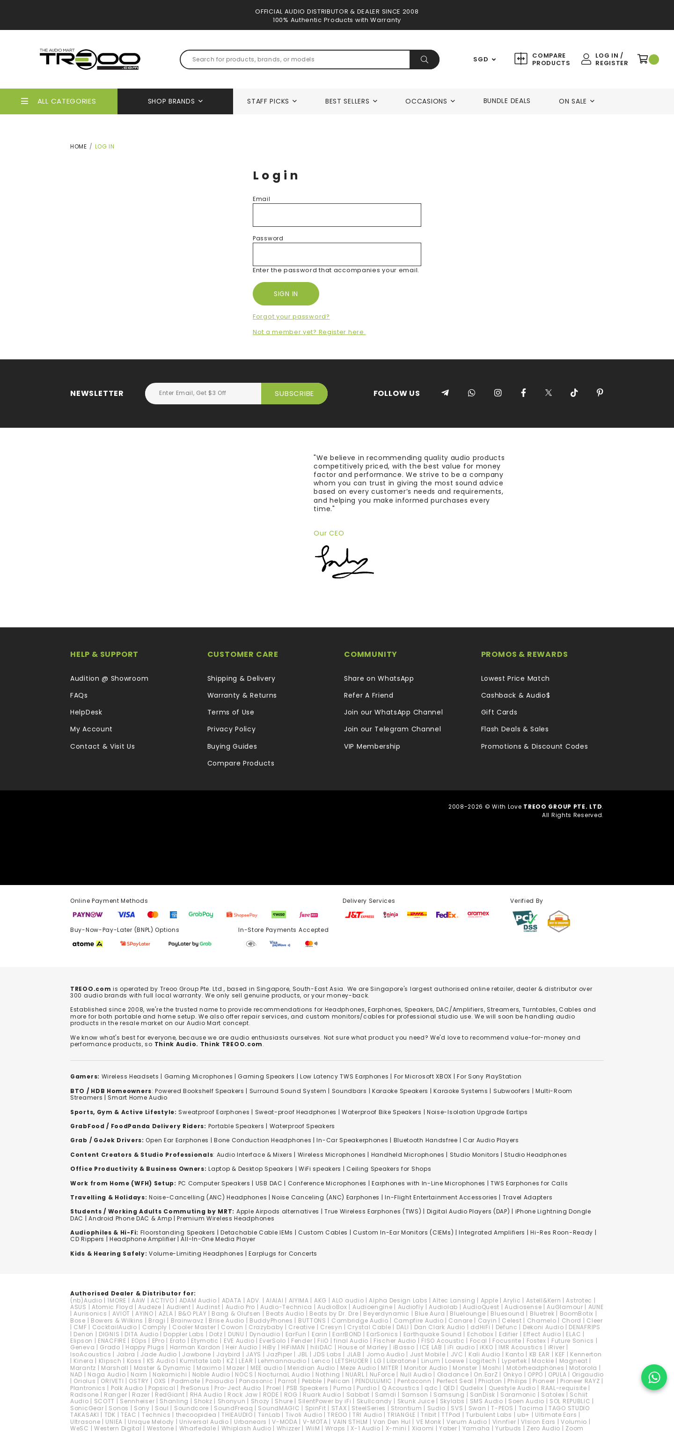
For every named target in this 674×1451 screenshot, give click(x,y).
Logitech (483, 1361)
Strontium (406, 1408)
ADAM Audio (198, 1300)
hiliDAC (321, 1347)
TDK (110, 1415)
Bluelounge (467, 1313)
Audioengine (372, 1307)
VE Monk (428, 1422)
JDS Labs (327, 1354)
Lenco (321, 1361)
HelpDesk (86, 712)
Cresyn (331, 1327)
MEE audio (266, 1368)
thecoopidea (196, 1415)
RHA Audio (206, 1395)
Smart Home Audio (137, 1097)
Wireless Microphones (332, 1155)
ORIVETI (112, 1381)
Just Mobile (428, 1354)
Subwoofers (511, 1091)
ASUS (78, 1307)
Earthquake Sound (432, 1334)
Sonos (119, 1408)
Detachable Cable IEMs (256, 1232)
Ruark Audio (322, 1395)
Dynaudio (264, 1334)
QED (449, 1388)
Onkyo (513, 1374)
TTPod (451, 1415)
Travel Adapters (528, 1197)
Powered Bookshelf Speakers (199, 1091)
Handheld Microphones (408, 1155)
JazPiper (279, 1354)
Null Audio (416, 1374)
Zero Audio (543, 1428)
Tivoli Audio (304, 1415)
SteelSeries (369, 1408)
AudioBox (332, 1307)
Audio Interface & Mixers (255, 1155)
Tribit (428, 1415)
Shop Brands (171, 101)
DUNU (236, 1334)
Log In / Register (611, 59)
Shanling (174, 1401)
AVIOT (121, 1313)
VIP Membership (372, 746)
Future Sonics (572, 1341)
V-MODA (284, 1422)
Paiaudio (219, 1381)
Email (262, 199)
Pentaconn (414, 1381)
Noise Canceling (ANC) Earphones (326, 1197)
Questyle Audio (512, 1388)
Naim (139, 1374)
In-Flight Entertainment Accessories (441, 1197)
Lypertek (514, 1361)
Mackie (543, 1361)
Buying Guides (232, 746)
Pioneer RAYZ (580, 1381)
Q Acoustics (401, 1388)
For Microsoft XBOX (423, 1076)
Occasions (426, 101)
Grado (110, 1347)
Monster (465, 1368)
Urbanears (250, 1422)
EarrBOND (346, 1334)
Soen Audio (526, 1401)
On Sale (573, 101)
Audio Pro (240, 1307)
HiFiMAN (293, 1347)
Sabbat (358, 1395)
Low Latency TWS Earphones (344, 1076)
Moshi (492, 1368)
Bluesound (507, 1313)
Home (78, 146)
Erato (178, 1341)
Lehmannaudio (282, 1361)
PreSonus (195, 1388)
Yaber (448, 1428)
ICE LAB (431, 1347)
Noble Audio (211, 1374)
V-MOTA (315, 1422)
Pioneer (544, 1381)
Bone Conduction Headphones (262, 1140)
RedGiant (170, 1395)
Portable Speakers (236, 1126)
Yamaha (476, 1428)
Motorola (583, 1368)
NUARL (355, 1374)
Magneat (573, 1361)
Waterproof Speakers (302, 1126)
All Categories (66, 101)
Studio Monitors (474, 1155)
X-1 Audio (365, 1428)
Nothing (327, 1374)
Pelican (338, 1381)
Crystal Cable (369, 1327)
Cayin (487, 1321)
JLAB (354, 1354)
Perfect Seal (455, 1381)
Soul (162, 1408)
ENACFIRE (112, 1341)
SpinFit (315, 1408)
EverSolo (272, 1341)
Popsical (162, 1388)
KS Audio (161, 1361)
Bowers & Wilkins (117, 1321)
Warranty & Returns (242, 695)
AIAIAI (274, 1300)
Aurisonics (90, 1313)
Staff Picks (268, 101)
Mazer (236, 1368)
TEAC (129, 1415)
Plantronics (88, 1388)
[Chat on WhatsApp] (654, 1377)
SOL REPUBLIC (569, 1401)
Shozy (260, 1401)
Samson (415, 1395)
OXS (160, 1381)
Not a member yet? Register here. (309, 332)
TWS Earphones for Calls (529, 1183)
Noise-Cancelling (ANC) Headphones (208, 1197)
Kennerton (585, 1354)
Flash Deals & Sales (515, 729)
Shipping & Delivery (241, 678)
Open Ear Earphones (177, 1140)
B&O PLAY (192, 1313)
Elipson (81, 1341)
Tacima (531, 1408)
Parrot (287, 1381)
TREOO (337, 1415)
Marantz (83, 1368)
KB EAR (539, 1354)
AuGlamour (565, 1307)
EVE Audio (239, 1341)
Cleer (594, 1321)
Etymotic (205, 1341)
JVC (457, 1354)
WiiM (313, 1428)
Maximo (209, 1368)
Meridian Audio (311, 1368)
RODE (271, 1395)
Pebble (312, 1381)
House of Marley (363, 1347)
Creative (301, 1327)
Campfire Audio (419, 1321)
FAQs (79, 695)
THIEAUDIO (236, 1415)
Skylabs (452, 1401)
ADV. (254, 1300)
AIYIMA (299, 1300)
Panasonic (256, 1381)
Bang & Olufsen (236, 1313)
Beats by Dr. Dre (333, 1313)
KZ (230, 1361)
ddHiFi (480, 1327)
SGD (480, 59)
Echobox (480, 1334)
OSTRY (139, 1381)
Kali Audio (484, 1354)
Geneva (82, 1347)
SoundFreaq (233, 1408)
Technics (156, 1415)
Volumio (574, 1422)
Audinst (208, 1307)
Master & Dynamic (162, 1368)
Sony (142, 1408)
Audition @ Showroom (109, 678)
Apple (489, 1300)
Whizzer (288, 1428)
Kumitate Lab (200, 1361)
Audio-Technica (286, 1307)
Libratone (401, 1361)
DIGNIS (109, 1334)
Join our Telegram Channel (392, 729)
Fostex (536, 1341)
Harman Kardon (195, 1347)
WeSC (79, 1428)
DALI (402, 1327)
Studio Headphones (535, 1155)
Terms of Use (231, 712)
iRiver (556, 1347)
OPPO (535, 1374)
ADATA (232, 1300)
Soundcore (191, 1408)
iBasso (404, 1347)
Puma (342, 1388)
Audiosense (523, 1307)
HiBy (269, 1347)
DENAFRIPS (584, 1327)
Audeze (149, 1307)
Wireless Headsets (130, 1076)
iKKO (486, 1347)
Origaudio (588, 1374)
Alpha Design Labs (398, 1300)
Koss (134, 1361)
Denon (83, 1334)
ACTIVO (162, 1300)
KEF (560, 1354)
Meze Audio (358, 1368)
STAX (339, 1408)
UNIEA (114, 1422)
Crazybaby (266, 1327)
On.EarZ (486, 1374)
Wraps (335, 1428)
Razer (141, 1395)
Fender (301, 1341)
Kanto (515, 1354)
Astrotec (579, 1300)
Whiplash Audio (246, 1428)
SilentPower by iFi (325, 1401)
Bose (78, 1321)
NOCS (244, 1374)
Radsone (84, 1395)
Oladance (453, 1374)
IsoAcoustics (90, 1354)
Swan (477, 1408)
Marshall (115, 1368)
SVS (457, 1408)
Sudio (436, 1408)
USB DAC (269, 1183)
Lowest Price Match (515, 678)
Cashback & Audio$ (515, 695)
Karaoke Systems (460, 1091)
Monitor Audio (425, 1368)
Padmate (185, 1381)
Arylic (511, 1300)
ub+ (523, 1415)
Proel (273, 1388)
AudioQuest (481, 1307)
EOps (139, 1341)
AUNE (596, 1307)
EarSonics (382, 1334)
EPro (158, 1341)
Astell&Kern (543, 1300)
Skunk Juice (416, 1401)
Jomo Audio (385, 1354)
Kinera (83, 1361)
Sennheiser (137, 1401)
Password (268, 238)
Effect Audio (542, 1334)
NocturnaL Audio (284, 1374)
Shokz (203, 1401)
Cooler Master (194, 1327)
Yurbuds (508, 1428)
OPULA (557, 1374)
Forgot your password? (291, 316)
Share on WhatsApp (379, 678)
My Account (91, 729)
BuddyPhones (271, 1321)
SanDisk (482, 1395)
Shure (284, 1401)
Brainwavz (187, 1321)
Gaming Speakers (266, 1076)
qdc (431, 1388)
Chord (572, 1321)
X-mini (396, 1428)
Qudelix (472, 1388)
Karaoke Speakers (400, 1091)
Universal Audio (204, 1422)
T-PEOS (502, 1408)
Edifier (508, 1334)
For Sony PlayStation (489, 1076)
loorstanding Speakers (179, 1232)
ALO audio (348, 1300)
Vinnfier (504, 1422)
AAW (139, 1300)
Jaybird (228, 1354)
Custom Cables (323, 1232)
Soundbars (349, 1091)
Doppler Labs (183, 1334)
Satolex (552, 1395)
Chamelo (542, 1321)
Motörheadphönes (535, 1368)
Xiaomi (423, 1428)
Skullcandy (374, 1401)
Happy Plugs (145, 1347)
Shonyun (232, 1401)
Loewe (454, 1361)
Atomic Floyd (112, 1307)
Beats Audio (285, 1313)
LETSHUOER (351, 1361)
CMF (80, 1327)
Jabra (126, 1354)
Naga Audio (106, 1374)
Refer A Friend (369, 695)
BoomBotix (576, 1313)
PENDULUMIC (373, 1381)
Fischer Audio (395, 1341)
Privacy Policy (231, 729)
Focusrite (506, 1341)
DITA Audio (141, 1334)
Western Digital (118, 1428)
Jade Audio (158, 1354)
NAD (76, 1374)
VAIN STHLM (350, 1422)
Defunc (507, 1327)
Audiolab (443, 1307)
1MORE (116, 1300)
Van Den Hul (392, 1422)
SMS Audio (486, 1401)
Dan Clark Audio (440, 1327)
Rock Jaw (242, 1395)
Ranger (115, 1395)
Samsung (449, 1395)
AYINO (144, 1313)
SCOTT (104, 1401)
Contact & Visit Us (102, 746)
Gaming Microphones (198, 1076)
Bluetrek (542, 1313)
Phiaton (490, 1381)
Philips (517, 1381)
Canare (460, 1321)
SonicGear (86, 1408)
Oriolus (84, 1381)
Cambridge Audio (359, 1321)
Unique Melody (151, 1422)
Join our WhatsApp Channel (393, 712)
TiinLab (269, 1415)
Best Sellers (347, 101)
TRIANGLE (401, 1415)
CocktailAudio (114, 1327)
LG (377, 1361)
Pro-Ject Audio (237, 1388)
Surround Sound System (288, 1091)
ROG (291, 1395)
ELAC (573, 1334)
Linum (430, 1361)
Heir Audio (241, 1347)
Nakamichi (170, 1374)
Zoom (574, 1428)
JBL (303, 1354)
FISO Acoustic (442, 1341)
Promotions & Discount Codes (534, 746)
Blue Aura (430, 1313)
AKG (320, 1300)
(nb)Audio (86, 1300)
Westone (160, 1428)
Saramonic (518, 1395)
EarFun (296, 1334)
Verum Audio (467, 1422)
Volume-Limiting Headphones (196, 1254)
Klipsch (110, 1361)
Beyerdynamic (386, 1313)
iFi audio (461, 1347)
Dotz (216, 1334)
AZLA (166, 1313)
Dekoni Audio (543, 1327)
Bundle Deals (507, 100)
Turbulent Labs (489, 1415)
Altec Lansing (453, 1300)
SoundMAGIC (279, 1408)
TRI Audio (367, 1415)
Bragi (157, 1321)
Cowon (232, 1327)
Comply (154, 1327)
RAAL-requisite (564, 1388)
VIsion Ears (538, 1422)
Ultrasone (85, 1422)
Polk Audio (127, 1388)
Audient (179, 1307)
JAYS (253, 1354)
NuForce (382, 1374)
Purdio (366, 1388)
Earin (320, 1334)
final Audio (351, 1341)
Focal (479, 1341)
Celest (511, 1321)
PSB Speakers (307, 1388)
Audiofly (411, 1307)
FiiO (323, 1341)
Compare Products (550, 59)
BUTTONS (312, 1321)
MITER (390, 1368)
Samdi (385, 1395)
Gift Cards (499, 712)
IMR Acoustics (520, 1347)
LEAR (246, 1361)
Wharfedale (197, 1428)
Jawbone (196, 1354)
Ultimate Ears (556, 1415)
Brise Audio (226, 1321)
